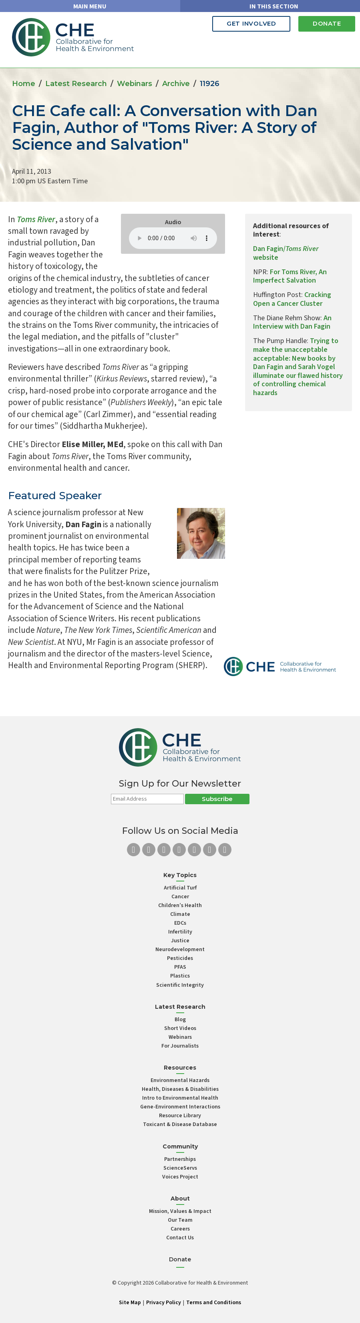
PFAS (180, 967)
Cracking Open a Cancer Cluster (292, 299)
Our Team (180, 1220)
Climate (180, 914)
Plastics (180, 976)
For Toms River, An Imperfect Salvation (290, 276)
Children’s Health (180, 905)
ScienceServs (180, 1168)
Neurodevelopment (180, 950)
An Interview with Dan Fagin (292, 322)
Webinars (134, 83)
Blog (180, 1020)
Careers (180, 1229)
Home (23, 83)
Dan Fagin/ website (286, 253)
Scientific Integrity (180, 985)
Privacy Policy (163, 1303)
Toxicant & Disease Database (180, 1124)
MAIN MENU (90, 6)
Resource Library (180, 1116)
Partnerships (180, 1159)
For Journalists (180, 1046)
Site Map (130, 1303)
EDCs (180, 923)
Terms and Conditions (213, 1303)
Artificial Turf (180, 888)
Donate (324, 23)
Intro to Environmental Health (180, 1098)
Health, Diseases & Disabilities (180, 1089)
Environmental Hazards (180, 1080)
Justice (180, 941)
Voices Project (180, 1177)
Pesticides (180, 958)
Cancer (180, 897)
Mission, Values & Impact (180, 1211)
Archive (176, 83)
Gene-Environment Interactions (180, 1107)
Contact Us (180, 1238)
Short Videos (180, 1028)
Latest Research (76, 83)
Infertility (180, 932)
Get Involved (244, 23)
